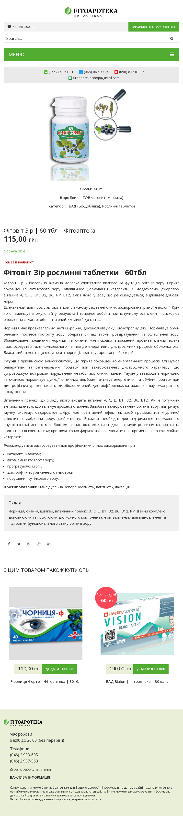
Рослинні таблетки (118, 206)
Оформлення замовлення (154, 26)
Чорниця (11, 328)
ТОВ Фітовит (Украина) (102, 197)
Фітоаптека (41, 769)
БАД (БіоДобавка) (84, 206)
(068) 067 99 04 (96, 71)
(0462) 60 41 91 (61, 71)
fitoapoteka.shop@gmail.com (96, 78)
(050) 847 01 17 (131, 71)
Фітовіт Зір (13, 282)
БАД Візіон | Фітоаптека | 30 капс (137, 681)
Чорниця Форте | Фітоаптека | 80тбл (45, 681)
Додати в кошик (59, 669)
